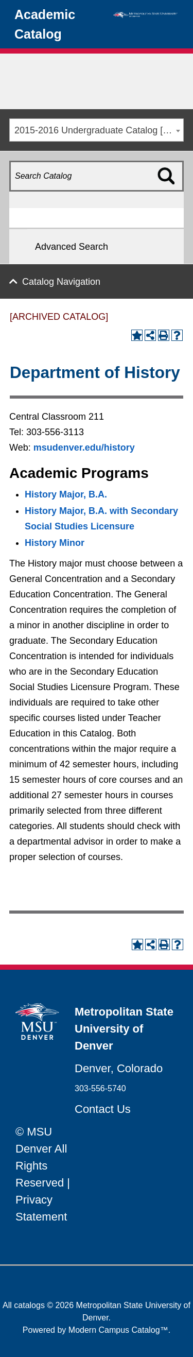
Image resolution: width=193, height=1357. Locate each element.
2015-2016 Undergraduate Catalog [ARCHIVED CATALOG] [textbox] (98, 130)
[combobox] (96, 130)
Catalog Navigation (61, 282)
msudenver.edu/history (84, 447)
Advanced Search (71, 247)
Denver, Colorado (119, 1068)
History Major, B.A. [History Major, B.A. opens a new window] (66, 494)
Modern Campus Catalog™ (118, 1330)
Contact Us (103, 1109)
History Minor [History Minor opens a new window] (54, 543)
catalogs (29, 1305)
